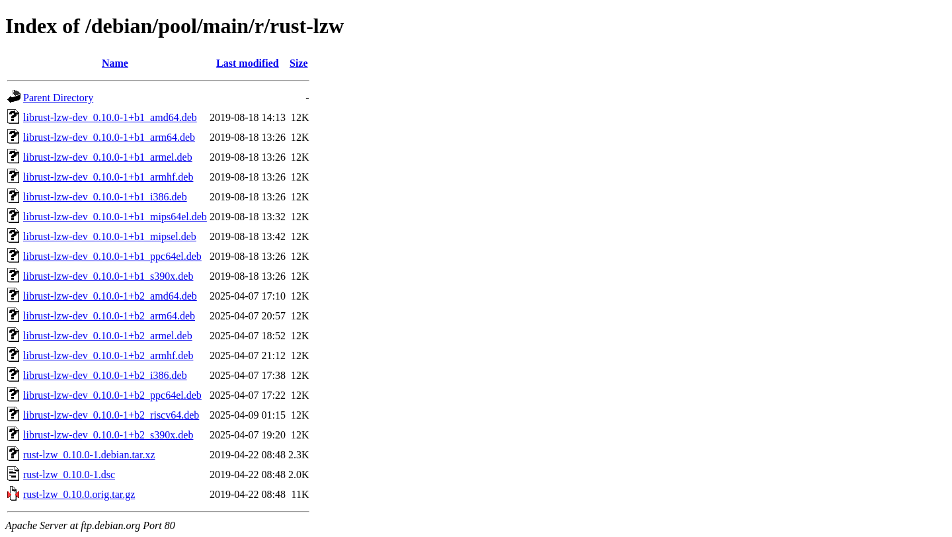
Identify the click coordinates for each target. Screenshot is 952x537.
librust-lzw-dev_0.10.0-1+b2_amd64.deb (110, 296)
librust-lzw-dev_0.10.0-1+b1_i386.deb (105, 196)
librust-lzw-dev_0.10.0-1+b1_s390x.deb (108, 276)
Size (299, 63)
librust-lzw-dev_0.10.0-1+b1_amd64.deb (110, 117)
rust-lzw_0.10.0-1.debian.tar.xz (89, 454)
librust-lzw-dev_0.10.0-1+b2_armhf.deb (108, 355)
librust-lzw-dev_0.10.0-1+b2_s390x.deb (108, 434)
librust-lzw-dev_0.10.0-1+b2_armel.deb (107, 335)
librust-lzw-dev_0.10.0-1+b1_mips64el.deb (115, 216)
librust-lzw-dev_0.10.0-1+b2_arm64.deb (109, 315)
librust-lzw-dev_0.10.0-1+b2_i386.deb (105, 375)
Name (115, 63)
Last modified (247, 63)
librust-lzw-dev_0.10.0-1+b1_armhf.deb (108, 177)
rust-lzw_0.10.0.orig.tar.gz (79, 494)
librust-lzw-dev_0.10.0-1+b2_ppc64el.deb (112, 395)
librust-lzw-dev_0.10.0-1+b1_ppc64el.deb (112, 256)
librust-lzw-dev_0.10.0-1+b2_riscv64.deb (111, 415)
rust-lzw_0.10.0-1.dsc (69, 474)
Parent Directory (58, 97)
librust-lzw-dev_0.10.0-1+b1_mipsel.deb (109, 236)
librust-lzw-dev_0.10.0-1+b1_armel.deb (107, 157)
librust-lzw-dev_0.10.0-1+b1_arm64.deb (109, 137)
